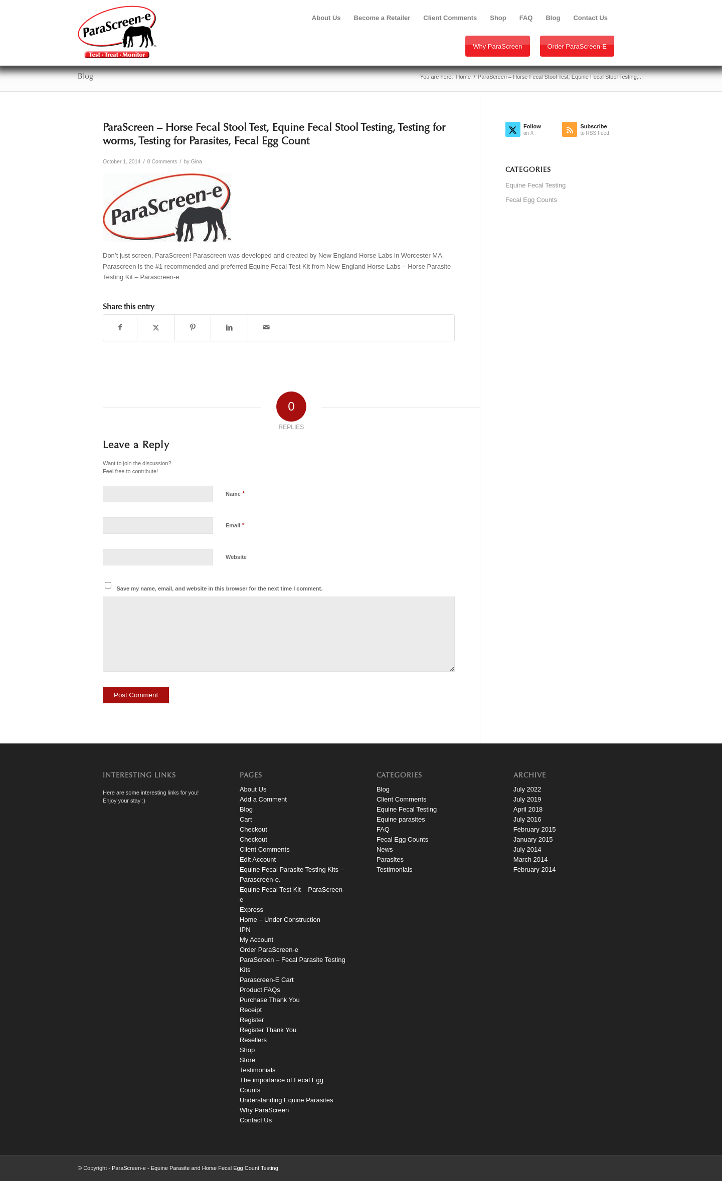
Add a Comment (263, 799)
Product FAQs (260, 990)
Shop (247, 1050)
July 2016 (527, 819)
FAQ (383, 829)
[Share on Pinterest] (193, 327)
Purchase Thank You (270, 1000)
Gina (196, 161)
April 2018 (528, 809)
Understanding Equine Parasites (286, 1100)
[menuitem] (326, 18)
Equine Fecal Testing (535, 185)
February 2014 (534, 869)
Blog (85, 77)
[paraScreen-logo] (117, 32)
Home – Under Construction (280, 919)
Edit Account (258, 859)
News (385, 849)
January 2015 (533, 839)
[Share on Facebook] (120, 327)
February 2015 (534, 829)
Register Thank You (268, 1030)
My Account (256, 939)
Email (235, 525)
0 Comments (162, 161)
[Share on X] (155, 327)
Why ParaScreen (497, 46)
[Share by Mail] (266, 327)
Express (251, 909)
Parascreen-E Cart (267, 979)
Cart (246, 819)
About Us (253, 789)
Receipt (251, 1010)
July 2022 (527, 789)
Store (247, 1060)
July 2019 (527, 799)
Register (252, 1020)
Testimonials (258, 1070)
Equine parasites (401, 819)
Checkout (253, 829)
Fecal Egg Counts (531, 200)
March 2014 (530, 859)
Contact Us (256, 1120)
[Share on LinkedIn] (229, 327)
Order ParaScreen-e (577, 46)
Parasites (390, 859)
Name (235, 493)
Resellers (253, 1040)
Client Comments (265, 849)
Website (236, 557)
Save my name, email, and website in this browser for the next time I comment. (220, 588)
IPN (245, 929)
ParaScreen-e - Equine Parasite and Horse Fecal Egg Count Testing (195, 1168)
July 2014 (527, 849)
